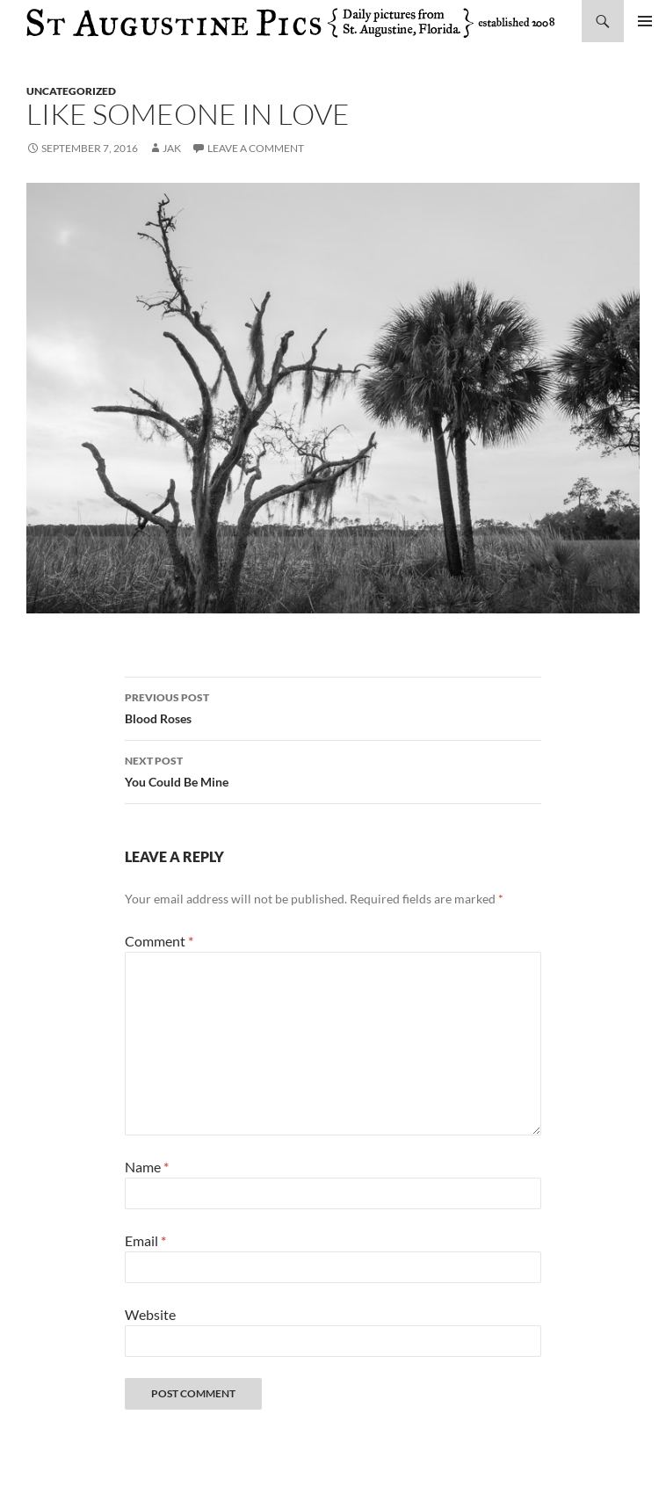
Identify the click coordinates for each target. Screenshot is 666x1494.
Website (150, 1314)
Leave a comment (255, 148)
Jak (172, 148)
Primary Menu (645, 21)
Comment (159, 940)
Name (147, 1166)
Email (145, 1240)
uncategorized (71, 91)
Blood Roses (333, 706)
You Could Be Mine (333, 770)
